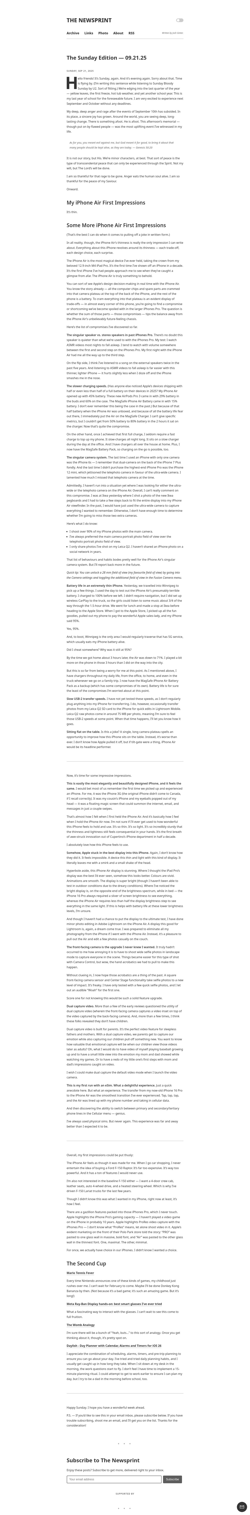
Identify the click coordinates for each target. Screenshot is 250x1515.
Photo (103, 33)
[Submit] (172, 1479)
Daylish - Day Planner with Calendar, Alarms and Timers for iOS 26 (114, 1346)
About (118, 33)
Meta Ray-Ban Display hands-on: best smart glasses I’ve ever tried (114, 1304)
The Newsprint (89, 20)
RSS (131, 33)
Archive (73, 33)
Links (88, 33)
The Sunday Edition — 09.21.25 (107, 57)
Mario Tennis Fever (80, 1273)
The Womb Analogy (81, 1325)
